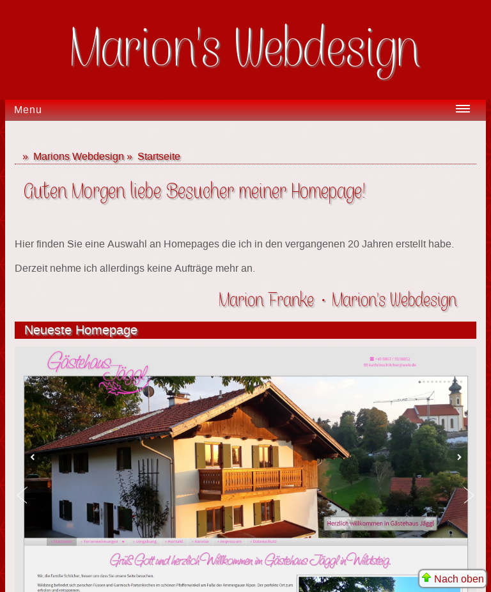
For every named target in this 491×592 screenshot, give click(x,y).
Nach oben (452, 579)
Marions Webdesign (78, 156)
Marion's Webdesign (246, 50)
